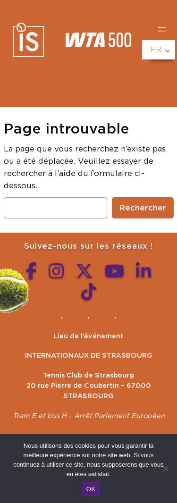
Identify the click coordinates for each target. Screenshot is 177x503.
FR (156, 49)
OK (90, 489)
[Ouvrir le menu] (162, 29)
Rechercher (142, 208)
